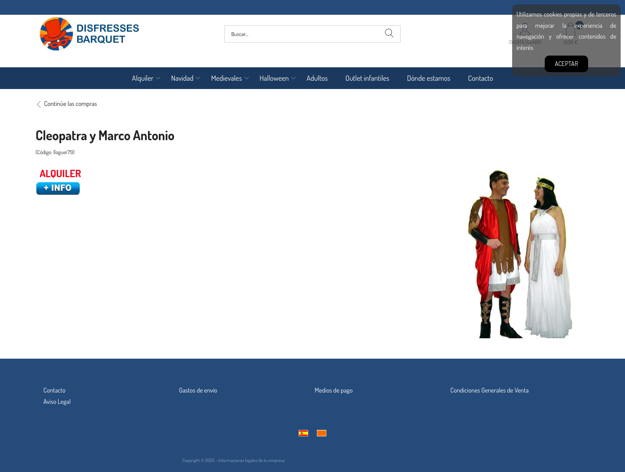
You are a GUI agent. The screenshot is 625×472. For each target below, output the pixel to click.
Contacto (480, 78)
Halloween (274, 78)
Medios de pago (334, 390)
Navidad (182, 78)
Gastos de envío (198, 390)
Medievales (226, 78)
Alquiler (143, 78)
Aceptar (566, 63)
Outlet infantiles (367, 78)
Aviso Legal (57, 401)
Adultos (317, 78)
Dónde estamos (429, 78)
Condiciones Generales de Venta (490, 390)
